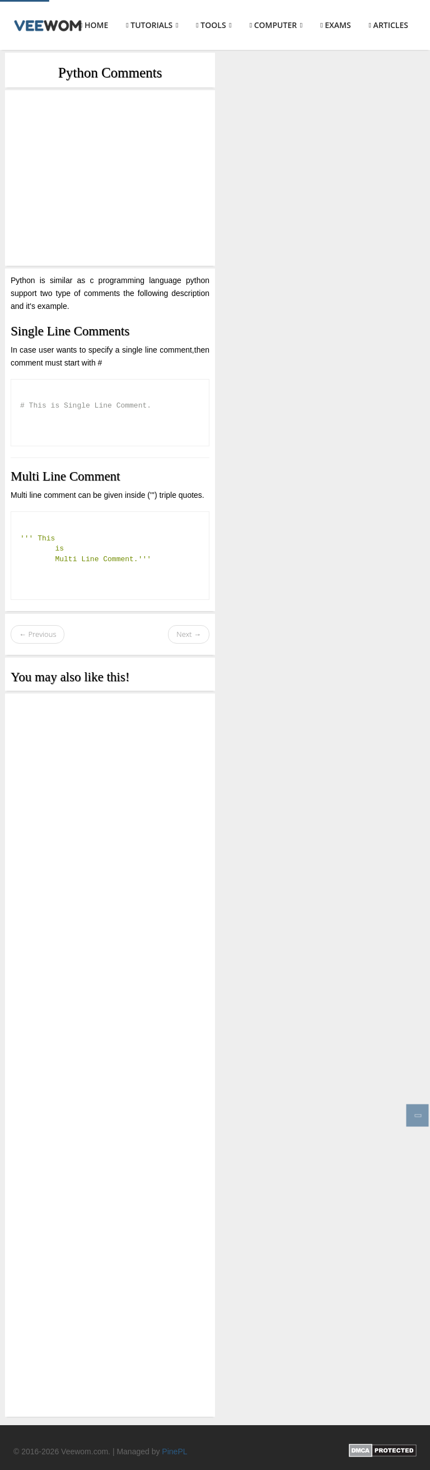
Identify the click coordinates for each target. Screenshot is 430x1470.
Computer (276, 25)
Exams (335, 25)
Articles (388, 25)
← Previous (37, 634)
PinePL (174, 1451)
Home (94, 25)
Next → (188, 634)
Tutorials (152, 25)
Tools (213, 25)
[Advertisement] (110, 178)
